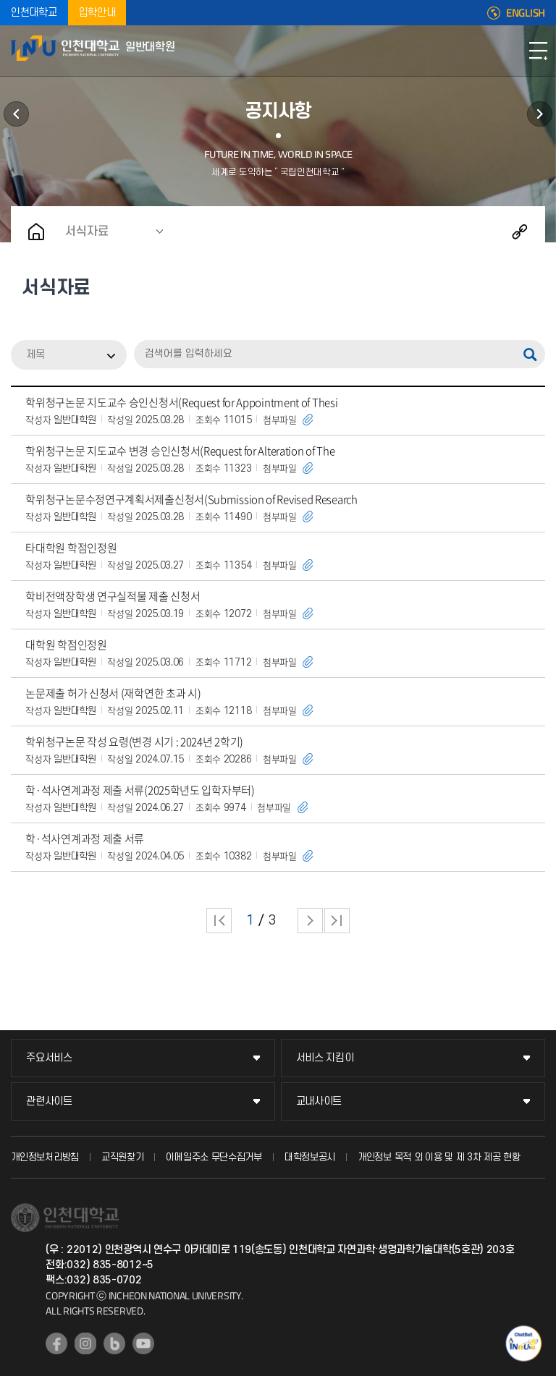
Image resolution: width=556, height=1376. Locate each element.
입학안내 (97, 13)
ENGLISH (525, 13)
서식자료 (87, 231)
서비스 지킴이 (325, 1058)
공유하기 (520, 231)
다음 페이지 (310, 920)
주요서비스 (49, 1058)
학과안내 (16, 114)
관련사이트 (49, 1101)
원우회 (539, 114)
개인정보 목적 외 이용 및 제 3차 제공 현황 (439, 1157)
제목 (35, 355)
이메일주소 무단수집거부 (213, 1157)
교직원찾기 (122, 1157)
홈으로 (36, 231)
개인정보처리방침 (45, 1157)
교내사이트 (319, 1101)
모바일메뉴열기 (538, 50)
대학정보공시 (310, 1157)
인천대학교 (34, 13)
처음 (219, 920)
